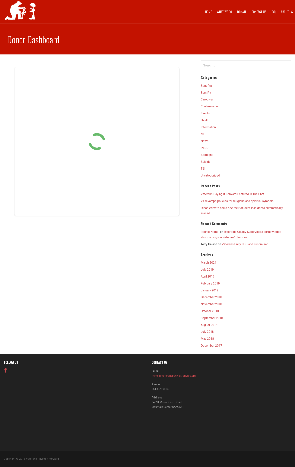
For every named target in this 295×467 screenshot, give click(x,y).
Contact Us (259, 12)
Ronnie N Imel (210, 232)
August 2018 (209, 325)
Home (208, 12)
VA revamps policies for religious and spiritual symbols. (237, 201)
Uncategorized (210, 175)
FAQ (273, 12)
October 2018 (210, 311)
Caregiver (207, 99)
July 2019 (207, 269)
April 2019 (207, 276)
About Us (287, 12)
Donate (241, 12)
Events (205, 113)
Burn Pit (206, 92)
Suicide (206, 162)
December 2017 (211, 345)
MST (204, 134)
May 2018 (207, 338)
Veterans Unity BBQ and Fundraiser (245, 244)
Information (208, 127)
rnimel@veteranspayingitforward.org (174, 375)
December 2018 (211, 297)
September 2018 (212, 318)
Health (205, 120)
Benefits (206, 86)
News (204, 141)
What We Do (224, 12)
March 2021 (208, 262)
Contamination (210, 106)
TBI (203, 168)
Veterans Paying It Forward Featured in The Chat (232, 194)
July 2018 (207, 331)
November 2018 (211, 304)
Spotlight (207, 155)
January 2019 (209, 290)
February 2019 (210, 283)
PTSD (204, 148)
